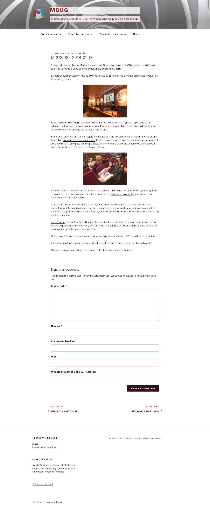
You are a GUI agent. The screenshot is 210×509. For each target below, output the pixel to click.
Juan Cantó (57, 204)
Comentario (59, 286)
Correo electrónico (63, 341)
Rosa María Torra (77, 122)
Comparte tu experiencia (113, 34)
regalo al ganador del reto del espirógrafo (109, 136)
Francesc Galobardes (122, 194)
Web (53, 356)
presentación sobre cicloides (79, 140)
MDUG (59, 10)
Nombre (56, 326)
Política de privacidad (42, 484)
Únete (136, 34)
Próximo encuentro (51, 34)
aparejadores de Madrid (108, 68)
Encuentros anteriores (80, 34)
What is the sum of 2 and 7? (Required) (74, 372)
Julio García (78, 53)
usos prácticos (131, 225)
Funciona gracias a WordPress (47, 502)
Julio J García (58, 222)
